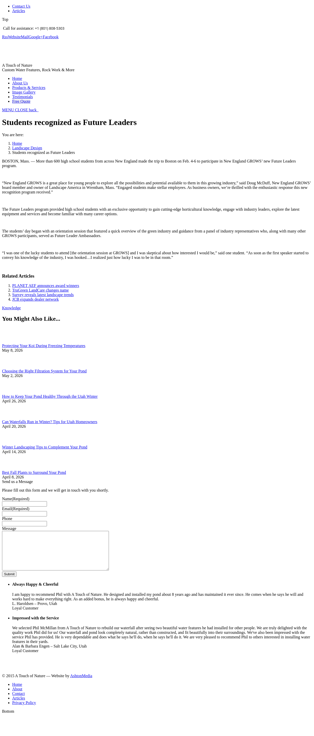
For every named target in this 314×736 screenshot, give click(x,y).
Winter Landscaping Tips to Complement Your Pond (44, 447)
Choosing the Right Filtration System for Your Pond (44, 371)
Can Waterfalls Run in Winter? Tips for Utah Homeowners (49, 422)
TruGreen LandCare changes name (40, 290)
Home (17, 143)
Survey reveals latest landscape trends (43, 295)
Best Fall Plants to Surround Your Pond (34, 472)
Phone (7, 518)
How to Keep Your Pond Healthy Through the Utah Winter (50, 396)
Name (15, 499)
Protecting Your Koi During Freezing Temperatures (43, 346)
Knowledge (11, 308)
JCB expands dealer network (35, 299)
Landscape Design (27, 148)
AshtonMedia (81, 683)
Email (15, 509)
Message (9, 528)
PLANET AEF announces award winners (45, 285)
